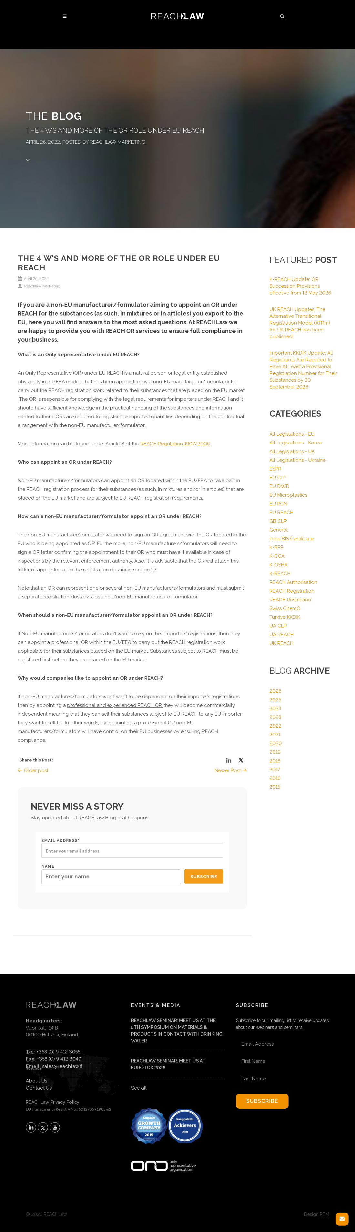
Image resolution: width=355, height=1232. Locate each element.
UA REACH (281, 634)
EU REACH (281, 512)
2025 (275, 700)
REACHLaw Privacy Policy (52, 1102)
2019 (274, 752)
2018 (274, 761)
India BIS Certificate (291, 539)
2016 (274, 778)
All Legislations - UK (292, 451)
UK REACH (281, 643)
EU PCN (278, 504)
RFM (324, 1214)
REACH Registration (291, 591)
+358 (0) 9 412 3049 (59, 1059)
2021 (274, 735)
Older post (33, 770)
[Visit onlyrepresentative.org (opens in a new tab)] (163, 1157)
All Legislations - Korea (295, 443)
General (278, 530)
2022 (275, 726)
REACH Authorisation (293, 582)
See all (139, 1088)
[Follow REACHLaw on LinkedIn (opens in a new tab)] (31, 1127)
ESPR (275, 469)
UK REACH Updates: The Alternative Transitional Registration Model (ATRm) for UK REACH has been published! (299, 322)
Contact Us (39, 1088)
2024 (275, 708)
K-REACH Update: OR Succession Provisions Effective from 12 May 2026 (300, 286)
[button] (282, 15)
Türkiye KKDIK (284, 617)
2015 (274, 787)
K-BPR (276, 547)
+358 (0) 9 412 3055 (58, 1052)
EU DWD (279, 486)
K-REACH (279, 573)
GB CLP (278, 521)
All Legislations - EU (292, 434)
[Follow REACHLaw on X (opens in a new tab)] (43, 1127)
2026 (275, 691)
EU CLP (277, 478)
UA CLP (278, 626)
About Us (36, 1081)
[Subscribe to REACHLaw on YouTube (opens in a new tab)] (55, 1127)
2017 (274, 769)
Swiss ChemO (284, 608)
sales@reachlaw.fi (62, 1066)
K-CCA (277, 556)
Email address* (132, 848)
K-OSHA (278, 565)
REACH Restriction (290, 600)
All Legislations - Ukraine (297, 460)
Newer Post (231, 770)
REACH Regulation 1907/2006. (175, 444)
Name (111, 874)
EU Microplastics (288, 495)
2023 (275, 717)
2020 (275, 743)
